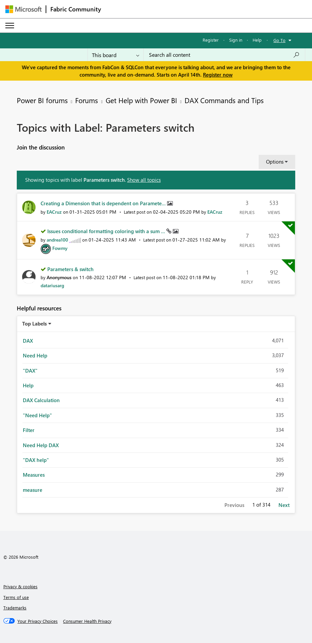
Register (211, 40)
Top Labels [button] (34, 323)
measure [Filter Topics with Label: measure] (32, 489)
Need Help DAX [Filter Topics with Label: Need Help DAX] (41, 445)
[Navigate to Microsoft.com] (23, 9)
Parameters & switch (70, 269)
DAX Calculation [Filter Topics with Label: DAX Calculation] (41, 400)
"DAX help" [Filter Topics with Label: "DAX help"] (36, 460)
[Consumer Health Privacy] (87, 621)
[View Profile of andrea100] (57, 240)
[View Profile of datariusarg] (52, 285)
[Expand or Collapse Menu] (9, 25)
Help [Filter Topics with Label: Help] (28, 385)
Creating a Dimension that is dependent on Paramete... (104, 203)
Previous (234, 505)
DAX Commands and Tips (224, 100)
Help (257, 40)
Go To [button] (279, 40)
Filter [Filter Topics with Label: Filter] (29, 430)
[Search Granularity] (115, 54)
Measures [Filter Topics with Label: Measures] (34, 474)
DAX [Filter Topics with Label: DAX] (28, 340)
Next (284, 505)
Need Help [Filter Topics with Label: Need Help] (35, 355)
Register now (217, 74)
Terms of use (16, 597)
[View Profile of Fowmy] (59, 248)
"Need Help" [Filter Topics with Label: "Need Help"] (37, 415)
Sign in (235, 40)
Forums (86, 100)
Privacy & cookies (20, 586)
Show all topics (144, 179)
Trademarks (15, 607)
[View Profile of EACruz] (54, 212)
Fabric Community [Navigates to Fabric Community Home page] (75, 9)
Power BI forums (42, 100)
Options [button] (274, 161)
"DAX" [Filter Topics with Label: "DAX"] (30, 370)
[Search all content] (224, 54)
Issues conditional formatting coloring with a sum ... (106, 231)
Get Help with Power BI (141, 100)
